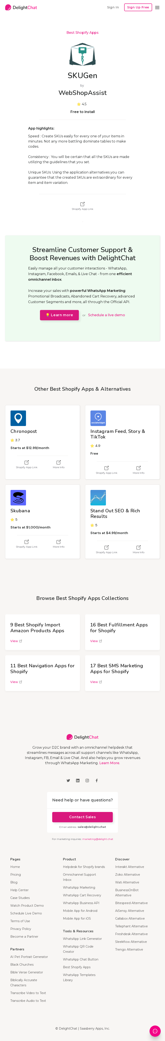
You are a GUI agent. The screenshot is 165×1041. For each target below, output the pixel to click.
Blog (13, 882)
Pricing (15, 875)
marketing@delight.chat (97, 839)
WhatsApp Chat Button (80, 959)
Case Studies (20, 898)
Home (15, 867)
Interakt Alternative (129, 867)
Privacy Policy (20, 929)
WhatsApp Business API (81, 903)
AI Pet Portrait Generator (29, 957)
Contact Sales (82, 817)
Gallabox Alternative (130, 918)
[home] (21, 7)
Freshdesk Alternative (131, 934)
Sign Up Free (138, 7)
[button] (157, 7)
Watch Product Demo (27, 906)
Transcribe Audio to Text (28, 1001)
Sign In (113, 7)
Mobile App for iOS (77, 918)
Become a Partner (24, 937)
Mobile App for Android (80, 911)
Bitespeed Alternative (131, 903)
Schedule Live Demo (26, 913)
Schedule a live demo (106, 315)
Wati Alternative (127, 882)
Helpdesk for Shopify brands (84, 867)
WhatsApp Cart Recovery (82, 895)
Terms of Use (20, 921)
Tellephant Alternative (131, 926)
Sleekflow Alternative (131, 942)
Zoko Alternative (127, 875)
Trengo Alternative (129, 949)
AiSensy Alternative (129, 911)
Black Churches (22, 965)
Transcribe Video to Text (28, 993)
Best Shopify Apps (82, 33)
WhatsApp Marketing (79, 887)
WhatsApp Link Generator (82, 939)
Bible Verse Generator (26, 972)
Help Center (19, 890)
